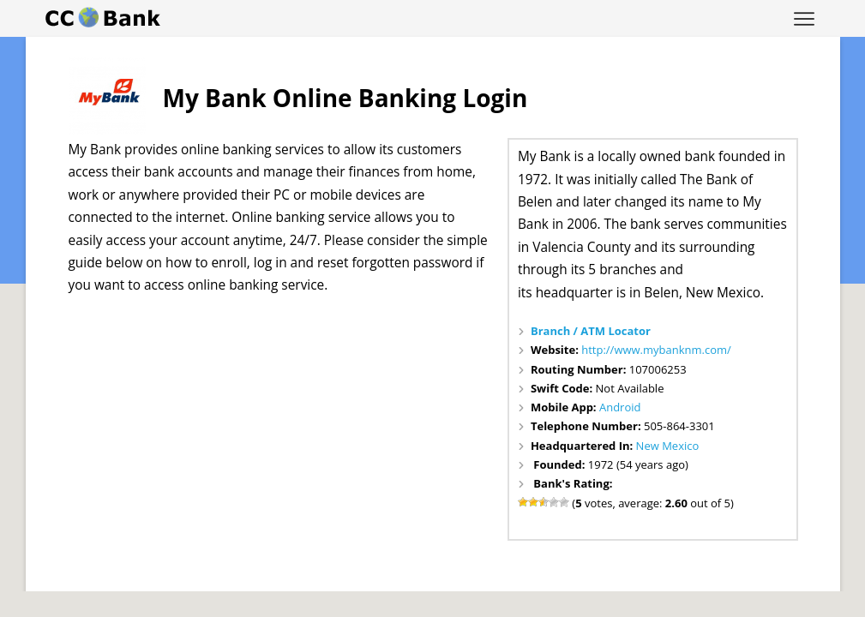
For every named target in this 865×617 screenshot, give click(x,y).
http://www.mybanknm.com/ (656, 349)
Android (620, 407)
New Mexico (668, 445)
